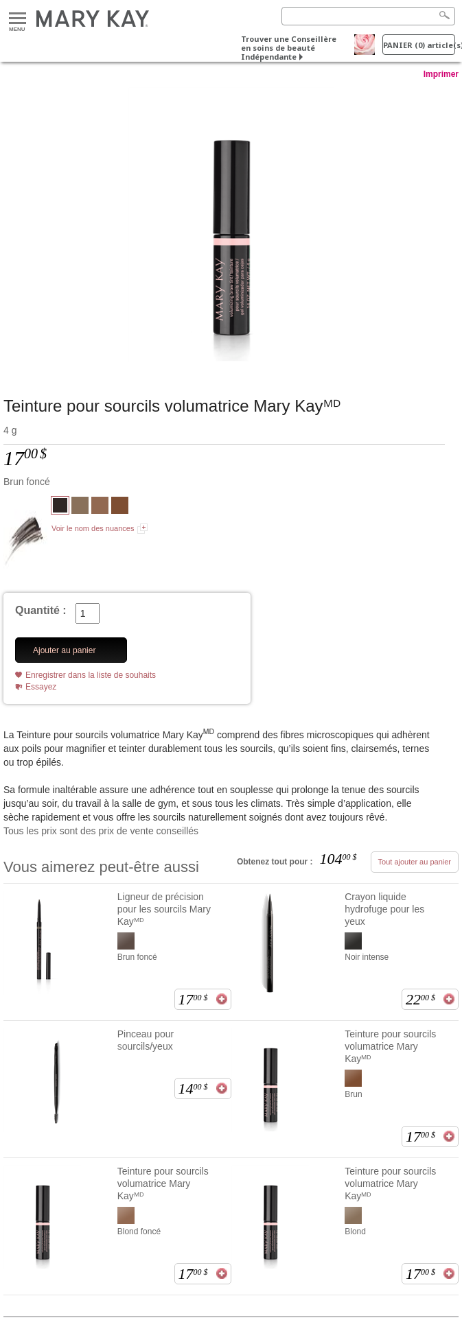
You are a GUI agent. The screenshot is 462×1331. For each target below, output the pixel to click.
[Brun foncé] (231, 224)
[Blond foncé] (99, 507)
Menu (17, 18)
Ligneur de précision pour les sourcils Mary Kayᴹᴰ (164, 909)
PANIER (419, 45)
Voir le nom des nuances (92, 528)
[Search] (368, 16)
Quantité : (41, 610)
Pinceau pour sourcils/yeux (145, 1040)
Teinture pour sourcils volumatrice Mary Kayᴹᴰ (390, 1046)
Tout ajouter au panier (414, 862)
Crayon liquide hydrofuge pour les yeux (384, 909)
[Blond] (80, 507)
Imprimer (441, 74)
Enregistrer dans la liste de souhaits (90, 675)
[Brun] (119, 507)
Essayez (40, 687)
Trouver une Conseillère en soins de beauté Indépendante (288, 47)
